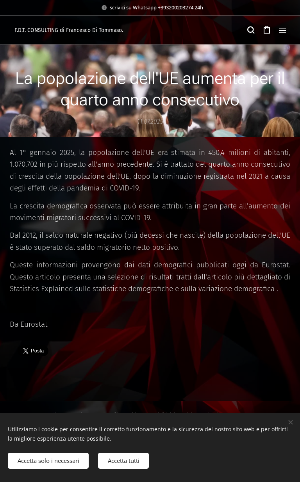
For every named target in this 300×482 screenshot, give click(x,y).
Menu (282, 30)
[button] (251, 30)
